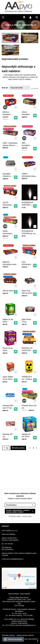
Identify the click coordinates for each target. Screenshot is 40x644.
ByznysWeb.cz (33, 639)
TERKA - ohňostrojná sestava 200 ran (29, 174)
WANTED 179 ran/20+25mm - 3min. (27, 348)
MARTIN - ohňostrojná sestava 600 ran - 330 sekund (10, 263)
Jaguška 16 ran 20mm (26, 434)
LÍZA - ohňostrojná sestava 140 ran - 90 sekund (27, 264)
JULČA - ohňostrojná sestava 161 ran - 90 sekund (8, 205)
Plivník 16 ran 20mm (8, 347)
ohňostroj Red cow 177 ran (8, 405)
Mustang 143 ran (8, 434)
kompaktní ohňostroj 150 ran (8, 174)
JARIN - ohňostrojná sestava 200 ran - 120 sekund (8, 234)
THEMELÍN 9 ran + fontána (27, 376)
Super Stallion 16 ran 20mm (8, 376)
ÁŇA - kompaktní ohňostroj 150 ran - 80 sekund (27, 145)
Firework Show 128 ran (29, 405)
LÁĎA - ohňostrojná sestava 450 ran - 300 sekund (10, 143)
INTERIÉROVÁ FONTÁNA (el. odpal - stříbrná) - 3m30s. (28, 205)
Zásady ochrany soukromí (25, 635)
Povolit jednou (11, 505)
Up (6, 448)
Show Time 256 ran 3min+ (27, 290)
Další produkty (18, 448)
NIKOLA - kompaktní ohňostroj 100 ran (8, 113)
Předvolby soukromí (8, 635)
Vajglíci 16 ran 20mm (8, 319)
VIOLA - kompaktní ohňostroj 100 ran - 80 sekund (27, 114)
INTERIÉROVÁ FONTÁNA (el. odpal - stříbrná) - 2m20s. (29, 232)
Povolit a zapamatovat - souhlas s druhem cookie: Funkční (18, 511)
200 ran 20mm (8, 289)
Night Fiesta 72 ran (27, 319)
